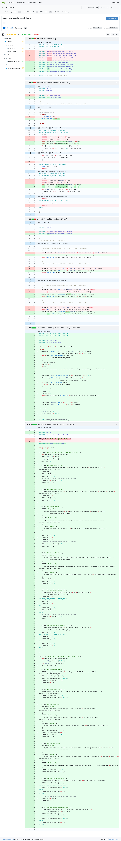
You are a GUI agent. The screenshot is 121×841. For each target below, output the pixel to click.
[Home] (4, 2)
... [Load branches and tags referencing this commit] (4, 23)
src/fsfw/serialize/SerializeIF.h (51, 219)
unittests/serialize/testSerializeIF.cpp (55, 424)
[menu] (117, 34)
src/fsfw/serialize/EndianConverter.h (52, 83)
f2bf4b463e (97, 28)
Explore (10, 2)
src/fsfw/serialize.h (45, 39)
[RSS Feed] (84, 7)
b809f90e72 (113, 28)
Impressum (32, 2)
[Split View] (113, 34)
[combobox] (108, 34)
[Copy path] (55, 38)
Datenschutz (21, 2)
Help (40, 2)
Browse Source (111, 18)
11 (97, 8)
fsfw (6, 8)
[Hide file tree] (3, 35)
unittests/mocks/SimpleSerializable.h (52, 328)
